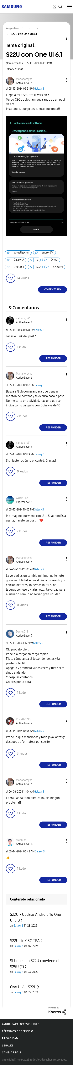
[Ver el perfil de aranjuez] (21, 840)
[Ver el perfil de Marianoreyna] (24, 79)
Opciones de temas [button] (60, 38)
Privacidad (10, 1038)
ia (37, 259)
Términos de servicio (17, 1031)
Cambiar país (11, 1052)
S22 (38, 267)
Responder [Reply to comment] (53, 358)
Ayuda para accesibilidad (20, 1024)
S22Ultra (58, 267)
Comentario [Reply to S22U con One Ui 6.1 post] (52, 289)
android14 (48, 252)
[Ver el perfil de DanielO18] (22, 631)
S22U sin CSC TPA (25, 940)
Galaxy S (39, 88)
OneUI (54, 259)
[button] (60, 80)
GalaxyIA (19, 259)
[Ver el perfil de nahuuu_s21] (23, 318)
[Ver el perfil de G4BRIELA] (22, 498)
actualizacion (21, 252)
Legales (7, 1045)
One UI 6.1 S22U (23, 987)
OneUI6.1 (19, 267)
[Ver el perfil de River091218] (23, 719)
